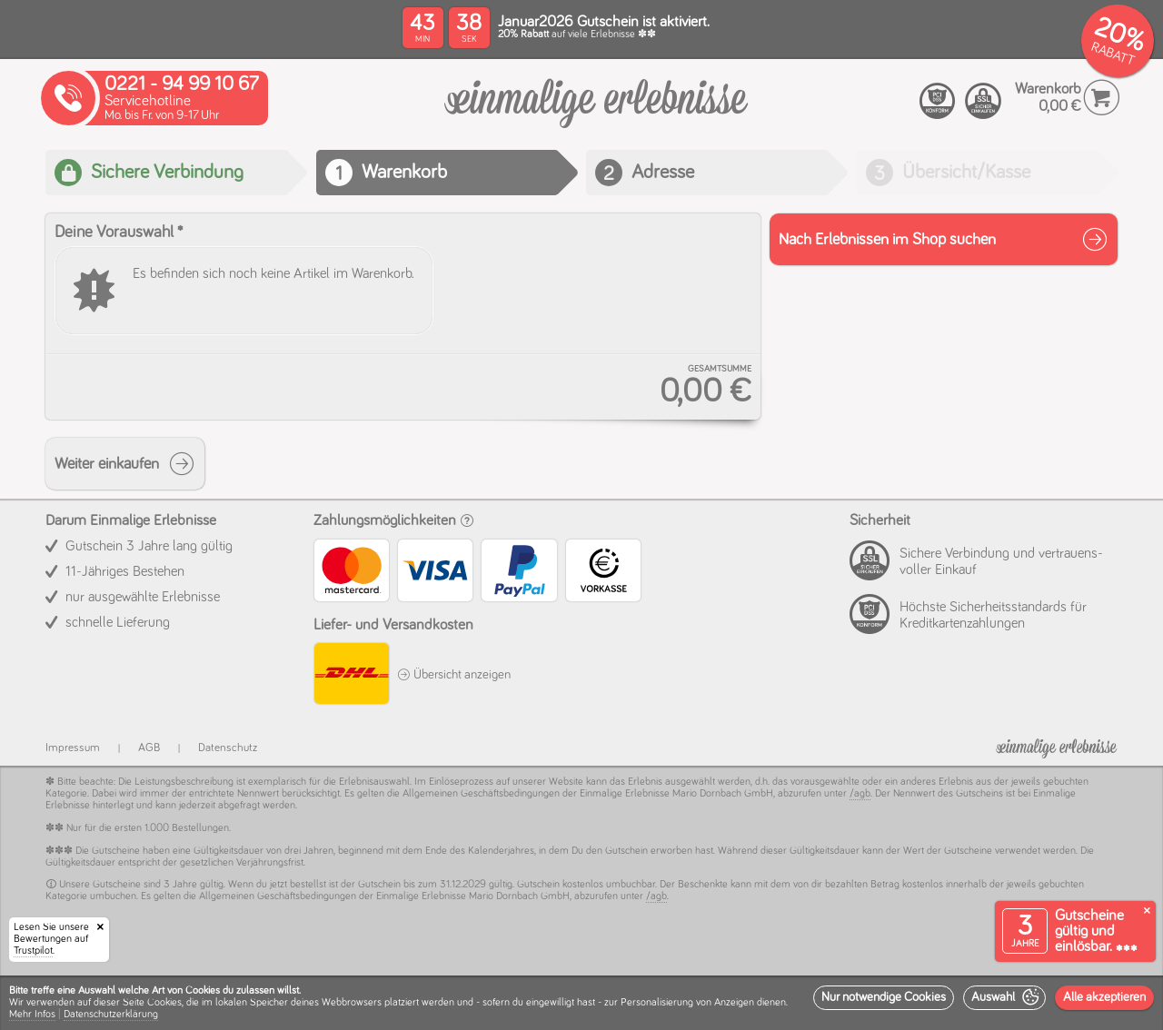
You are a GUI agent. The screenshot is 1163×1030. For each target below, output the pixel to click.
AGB (149, 748)
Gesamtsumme (719, 368)
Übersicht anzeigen (454, 675)
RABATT (1112, 54)
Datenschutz (227, 748)
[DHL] (350, 676)
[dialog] (581, 1003)
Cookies (164, 1002)
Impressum (72, 748)
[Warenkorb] (596, 113)
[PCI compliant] (937, 102)
